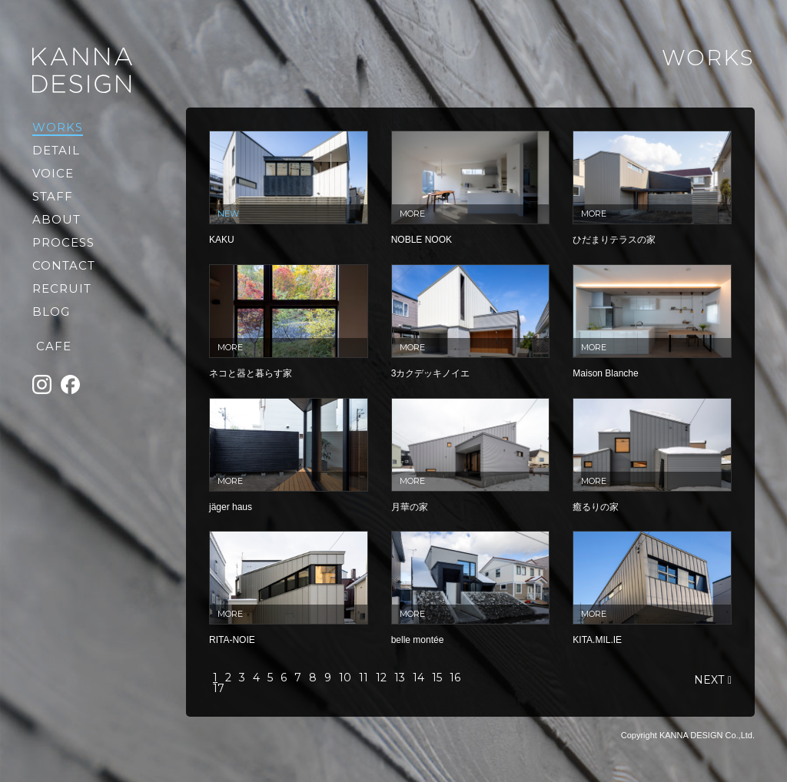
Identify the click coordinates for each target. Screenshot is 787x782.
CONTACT (63, 265)
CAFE (53, 346)
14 (418, 677)
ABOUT (56, 219)
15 (437, 677)
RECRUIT (61, 288)
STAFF (52, 196)
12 (381, 677)
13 (399, 677)
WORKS (57, 127)
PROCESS (63, 242)
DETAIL (56, 150)
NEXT (709, 680)
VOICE (53, 173)
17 (218, 688)
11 (363, 677)
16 (455, 677)
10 (345, 677)
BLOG (51, 311)
